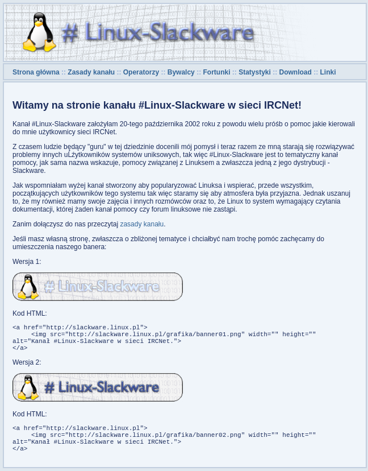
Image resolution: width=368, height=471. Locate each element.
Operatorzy (141, 72)
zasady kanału (142, 224)
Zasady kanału (91, 72)
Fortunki (216, 72)
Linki (328, 72)
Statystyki (255, 72)
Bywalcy (181, 72)
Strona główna (36, 72)
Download (295, 72)
